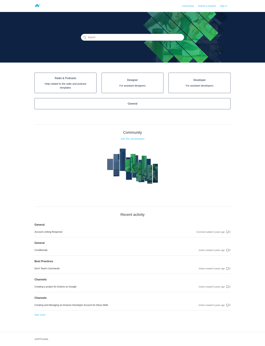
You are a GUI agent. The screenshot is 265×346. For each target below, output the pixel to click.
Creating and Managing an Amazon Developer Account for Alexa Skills (71, 305)
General (39, 224)
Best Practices (43, 261)
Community (188, 6)
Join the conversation (132, 138)
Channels (40, 279)
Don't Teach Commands (47, 268)
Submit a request (207, 6)
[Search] (132, 37)
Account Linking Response (48, 231)
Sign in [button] (223, 6)
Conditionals (40, 250)
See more (39, 314)
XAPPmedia (41, 339)
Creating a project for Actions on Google (55, 286)
